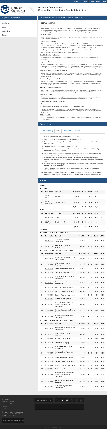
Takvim (5, 406)
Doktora (4, 35)
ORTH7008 (49, 291)
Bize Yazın (7, 420)
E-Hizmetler (84, 1)
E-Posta (92, 1)
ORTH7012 (49, 304)
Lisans (4, 27)
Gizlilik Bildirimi (7, 399)
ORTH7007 (49, 241)
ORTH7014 (49, 311)
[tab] (47, 130)
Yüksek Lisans (6, 31)
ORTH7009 (49, 246)
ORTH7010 (49, 295)
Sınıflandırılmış (47, 131)
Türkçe (98, 1)
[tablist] (72, 153)
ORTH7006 (49, 287)
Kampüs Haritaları (8, 404)
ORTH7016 (49, 316)
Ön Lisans (5, 23)
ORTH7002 (49, 269)
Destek (104, 1)
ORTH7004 (49, 277)
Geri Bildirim (14, 420)
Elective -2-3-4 (59, 202)
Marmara (76, 1)
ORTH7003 (49, 272)
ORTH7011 (49, 299)
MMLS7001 (49, 258)
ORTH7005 (49, 283)
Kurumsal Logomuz (8, 401)
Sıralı (58, 131)
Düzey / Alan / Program (71, 131)
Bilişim (5, 408)
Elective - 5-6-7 (60, 222)
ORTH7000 (49, 217)
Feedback (21, 420)
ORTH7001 (49, 264)
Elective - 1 (58, 196)
